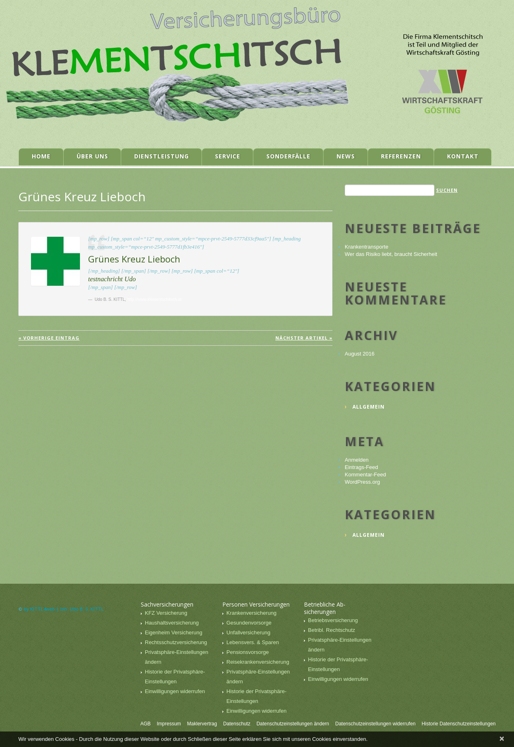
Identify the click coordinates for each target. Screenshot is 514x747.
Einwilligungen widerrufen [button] (175, 691)
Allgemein (368, 406)
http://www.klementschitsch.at (154, 299)
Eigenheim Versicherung (173, 632)
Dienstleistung (161, 156)
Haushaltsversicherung (172, 623)
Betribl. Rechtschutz (331, 630)
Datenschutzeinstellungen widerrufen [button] (375, 724)
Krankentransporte (366, 247)
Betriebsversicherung (333, 620)
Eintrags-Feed (361, 467)
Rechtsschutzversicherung (176, 642)
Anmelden (357, 460)
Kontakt (463, 156)
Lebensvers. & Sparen (252, 642)
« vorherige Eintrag (49, 338)
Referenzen (401, 156)
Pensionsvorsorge (247, 652)
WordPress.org (362, 482)
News (346, 156)
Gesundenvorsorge (249, 623)
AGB (145, 724)
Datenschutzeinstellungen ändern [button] (293, 724)
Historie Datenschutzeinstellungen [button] (459, 724)
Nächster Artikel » (303, 338)
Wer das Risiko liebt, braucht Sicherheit (391, 254)
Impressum (169, 724)
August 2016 (359, 354)
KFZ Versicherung (166, 613)
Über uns (92, 156)
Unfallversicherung (248, 632)
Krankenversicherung (251, 613)
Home (41, 156)
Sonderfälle (288, 156)
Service (227, 156)
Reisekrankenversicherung (257, 662)
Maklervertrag (202, 724)
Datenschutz (236, 724)
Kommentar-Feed (365, 474)
